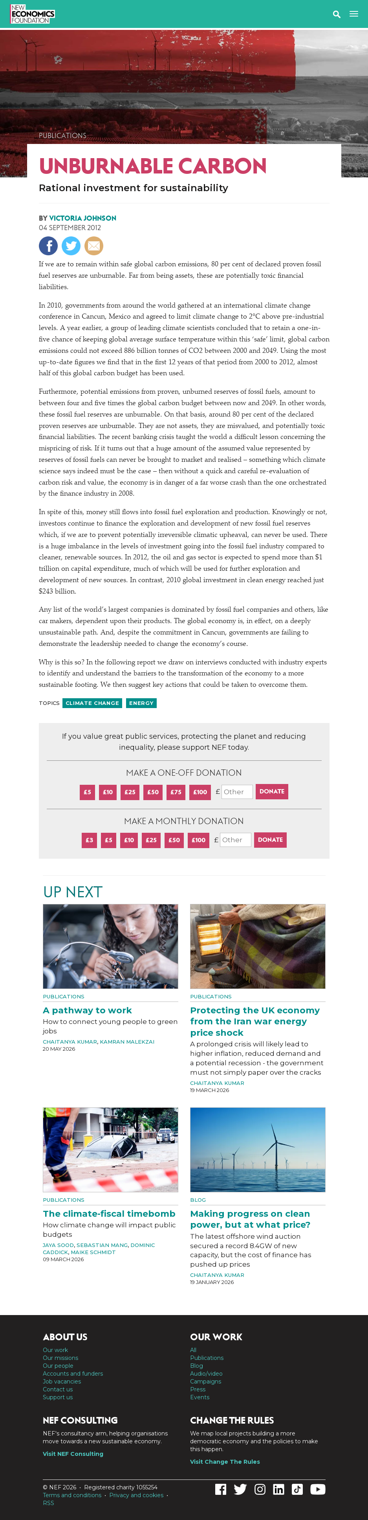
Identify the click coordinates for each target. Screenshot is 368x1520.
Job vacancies (62, 1381)
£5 (87, 792)
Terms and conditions (72, 1495)
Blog (198, 1200)
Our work (55, 1350)
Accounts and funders (73, 1373)
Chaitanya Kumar (70, 1042)
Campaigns (205, 1381)
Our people (58, 1365)
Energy (141, 703)
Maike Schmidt (93, 1252)
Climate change (92, 703)
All (193, 1350)
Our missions (60, 1357)
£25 (129, 792)
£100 (200, 792)
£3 (89, 840)
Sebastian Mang (102, 1245)
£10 (108, 792)
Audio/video (206, 1373)
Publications (62, 136)
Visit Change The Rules (225, 1461)
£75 (175, 792)
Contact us (58, 1389)
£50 (153, 792)
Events (199, 1397)
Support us (58, 1397)
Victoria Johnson (82, 218)
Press (197, 1389)
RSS (48, 1503)
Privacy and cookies (136, 1495)
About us (65, 1337)
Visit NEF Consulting (73, 1453)
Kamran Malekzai (127, 1042)
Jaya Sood (58, 1245)
